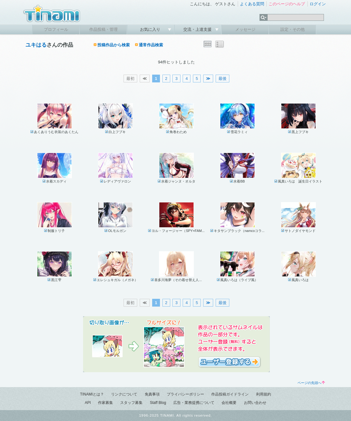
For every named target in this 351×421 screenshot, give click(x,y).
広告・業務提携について (193, 402)
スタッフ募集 (131, 402)
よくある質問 (252, 4)
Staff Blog (158, 402)
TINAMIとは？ (92, 394)
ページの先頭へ (311, 383)
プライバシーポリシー (185, 394)
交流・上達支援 (198, 29)
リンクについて (124, 394)
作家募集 (105, 402)
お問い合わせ (255, 402)
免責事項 (152, 394)
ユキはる (36, 45)
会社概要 (229, 402)
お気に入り (150, 29)
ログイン (318, 4)
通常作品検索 (151, 45)
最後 (222, 78)
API (88, 402)
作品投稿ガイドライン (230, 394)
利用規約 (263, 394)
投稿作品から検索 (113, 45)
